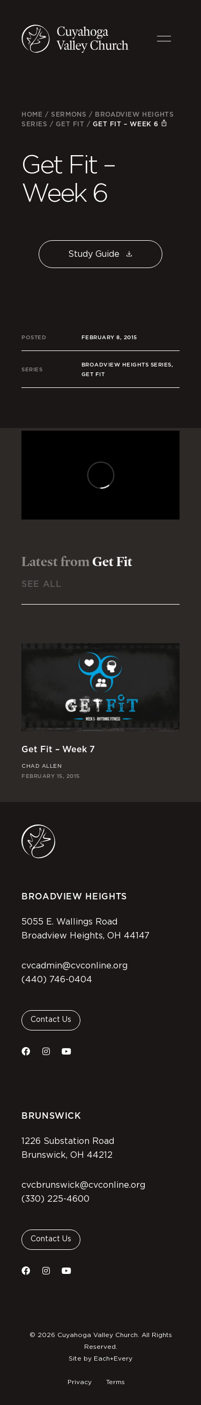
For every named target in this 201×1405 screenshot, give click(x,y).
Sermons (68, 114)
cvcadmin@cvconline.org (74, 965)
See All (41, 584)
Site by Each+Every (100, 1358)
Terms (115, 1382)
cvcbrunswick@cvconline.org (83, 1185)
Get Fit (70, 124)
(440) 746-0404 (56, 979)
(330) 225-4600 (55, 1199)
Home (31, 114)
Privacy (80, 1382)
